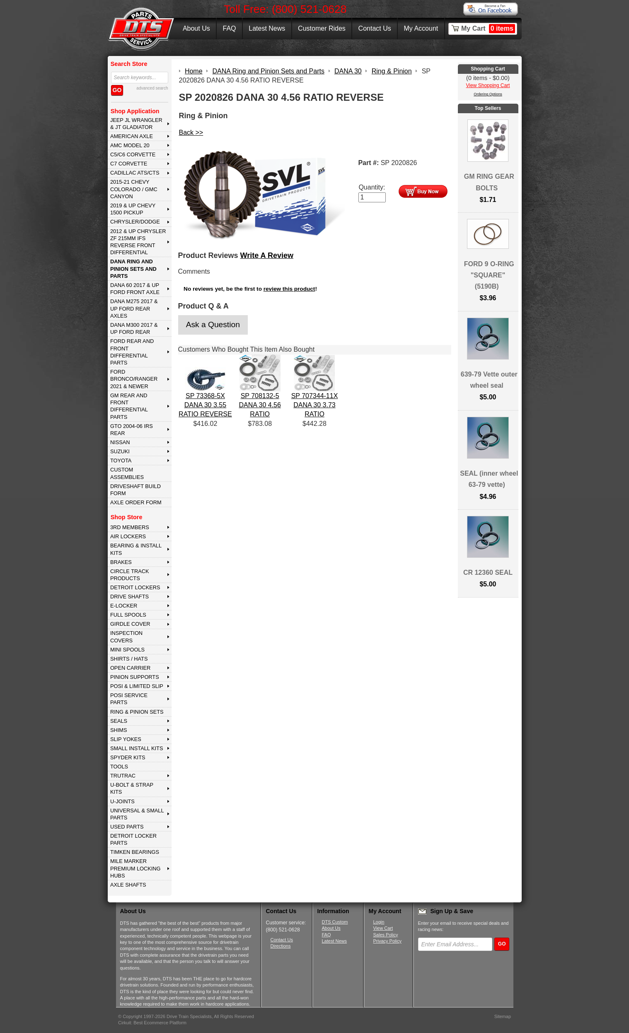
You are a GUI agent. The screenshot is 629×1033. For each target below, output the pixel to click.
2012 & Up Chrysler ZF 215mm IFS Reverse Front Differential (138, 242)
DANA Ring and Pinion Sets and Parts (133, 268)
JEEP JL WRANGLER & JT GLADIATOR (136, 123)
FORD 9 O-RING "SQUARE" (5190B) (489, 275)
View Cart (383, 928)
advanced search (152, 88)
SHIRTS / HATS (129, 659)
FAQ (229, 28)
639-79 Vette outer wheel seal (489, 380)
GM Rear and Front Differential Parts (129, 406)
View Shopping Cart (488, 85)
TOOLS (119, 766)
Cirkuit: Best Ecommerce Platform (152, 1022)
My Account (421, 28)
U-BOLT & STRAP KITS (131, 788)
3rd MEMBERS (129, 527)
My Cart (488, 28)
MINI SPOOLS (127, 650)
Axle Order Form (136, 502)
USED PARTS (127, 827)
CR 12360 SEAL (488, 572)
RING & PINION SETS (137, 712)
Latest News (267, 28)
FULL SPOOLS (128, 615)
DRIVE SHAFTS (129, 596)
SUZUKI (120, 451)
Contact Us (374, 28)
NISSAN (120, 442)
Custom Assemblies (127, 473)
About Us (196, 28)
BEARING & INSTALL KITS (136, 549)
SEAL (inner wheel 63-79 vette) (489, 479)
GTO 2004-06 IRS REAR (131, 429)
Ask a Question (213, 324)
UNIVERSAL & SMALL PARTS (137, 814)
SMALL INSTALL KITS (136, 748)
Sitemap (502, 1016)
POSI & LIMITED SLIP (136, 686)
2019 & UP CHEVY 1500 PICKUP (132, 209)
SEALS (118, 721)
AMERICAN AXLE (131, 136)
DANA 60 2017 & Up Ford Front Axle (135, 288)
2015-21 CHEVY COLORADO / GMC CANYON (133, 189)
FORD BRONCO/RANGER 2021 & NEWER (133, 379)
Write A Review (266, 255)
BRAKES (121, 562)
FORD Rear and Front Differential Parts (132, 352)
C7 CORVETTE (128, 163)
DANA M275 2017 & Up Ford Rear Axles (134, 308)
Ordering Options (488, 94)
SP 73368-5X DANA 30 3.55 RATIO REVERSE (205, 405)
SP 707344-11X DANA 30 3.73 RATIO (314, 405)
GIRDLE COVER (130, 624)
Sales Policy (385, 934)
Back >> (191, 132)
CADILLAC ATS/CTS (135, 173)
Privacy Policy (387, 940)
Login (379, 921)
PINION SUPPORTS (134, 677)
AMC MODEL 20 (130, 145)
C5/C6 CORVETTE (132, 154)
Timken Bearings (134, 852)
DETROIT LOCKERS (135, 587)
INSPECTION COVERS (126, 636)
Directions (281, 945)
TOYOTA (120, 460)
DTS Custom (335, 921)
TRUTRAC (122, 776)
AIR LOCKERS (128, 536)
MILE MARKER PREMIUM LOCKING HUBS (135, 868)
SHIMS (118, 730)
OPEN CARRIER (130, 668)
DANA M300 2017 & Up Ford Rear (134, 328)
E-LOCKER (123, 606)
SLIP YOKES (125, 739)
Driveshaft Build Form (135, 489)
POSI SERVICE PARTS (129, 698)
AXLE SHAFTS (128, 885)
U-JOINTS (122, 801)
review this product (289, 289)
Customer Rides (322, 28)
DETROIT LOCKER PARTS (133, 839)
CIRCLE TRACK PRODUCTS (129, 574)
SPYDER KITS (127, 757)
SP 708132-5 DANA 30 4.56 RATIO (260, 405)
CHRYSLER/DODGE (135, 222)
